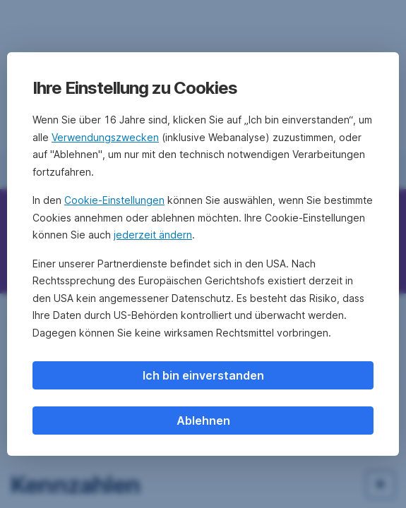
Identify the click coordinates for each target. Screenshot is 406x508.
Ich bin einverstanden (203, 375)
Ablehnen (203, 420)
